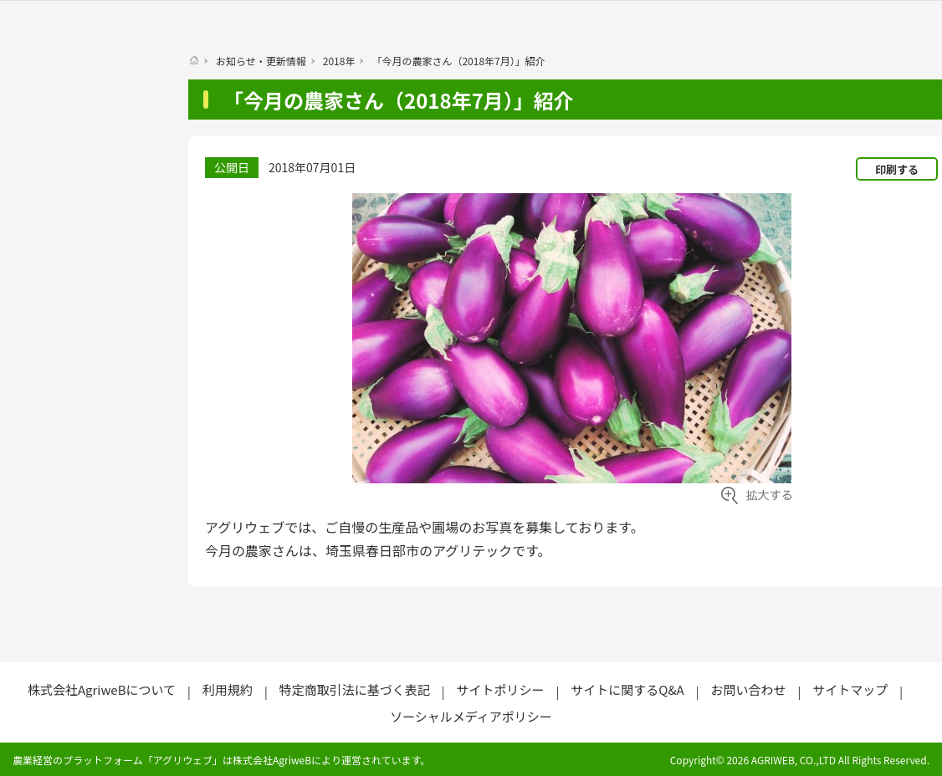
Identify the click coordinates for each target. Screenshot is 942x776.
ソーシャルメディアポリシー (471, 716)
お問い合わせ (748, 689)
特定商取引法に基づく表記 (354, 689)
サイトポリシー (500, 689)
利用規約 (227, 689)
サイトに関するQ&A (627, 689)
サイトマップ (850, 689)
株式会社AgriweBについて (102, 689)
